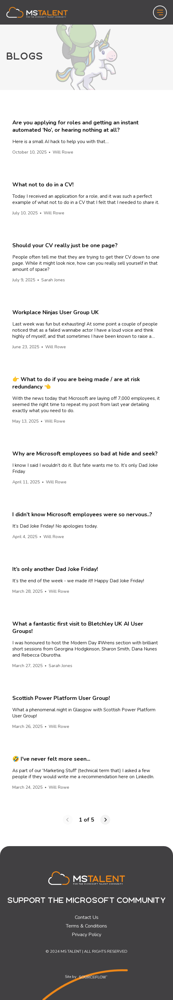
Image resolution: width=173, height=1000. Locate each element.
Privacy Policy (86, 934)
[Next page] (105, 820)
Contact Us (87, 917)
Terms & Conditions (86, 926)
